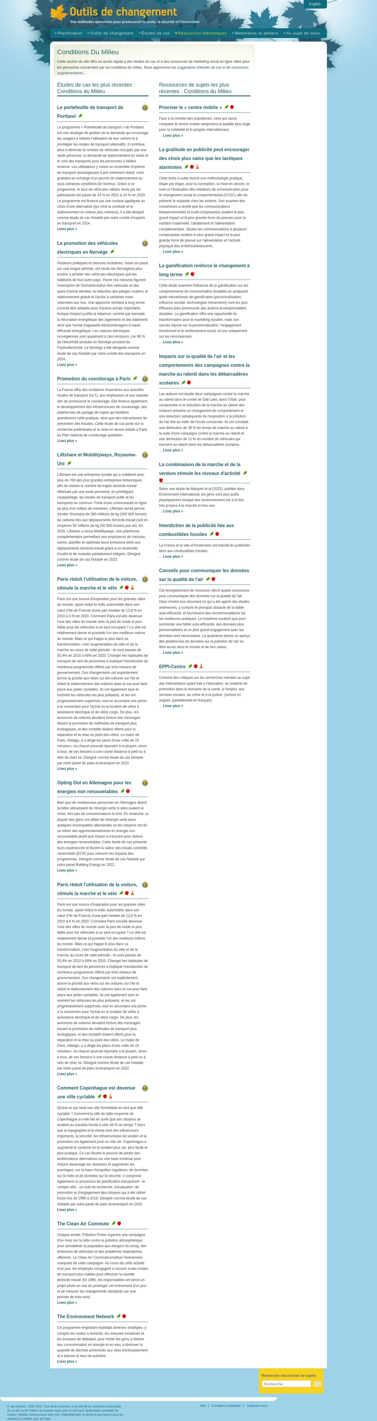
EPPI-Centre (172, 666)
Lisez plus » (67, 229)
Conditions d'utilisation (226, 1405)
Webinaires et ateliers (256, 33)
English (315, 4)
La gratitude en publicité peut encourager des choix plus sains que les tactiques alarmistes (204, 158)
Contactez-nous (257, 1405)
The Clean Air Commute (83, 1223)
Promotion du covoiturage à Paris (94, 378)
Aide (203, 1405)
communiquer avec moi (44, 1414)
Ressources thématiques (202, 33)
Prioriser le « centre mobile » (190, 107)
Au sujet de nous (303, 33)
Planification (70, 33)
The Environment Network (85, 1316)
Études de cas (156, 33)
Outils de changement (135, 15)
